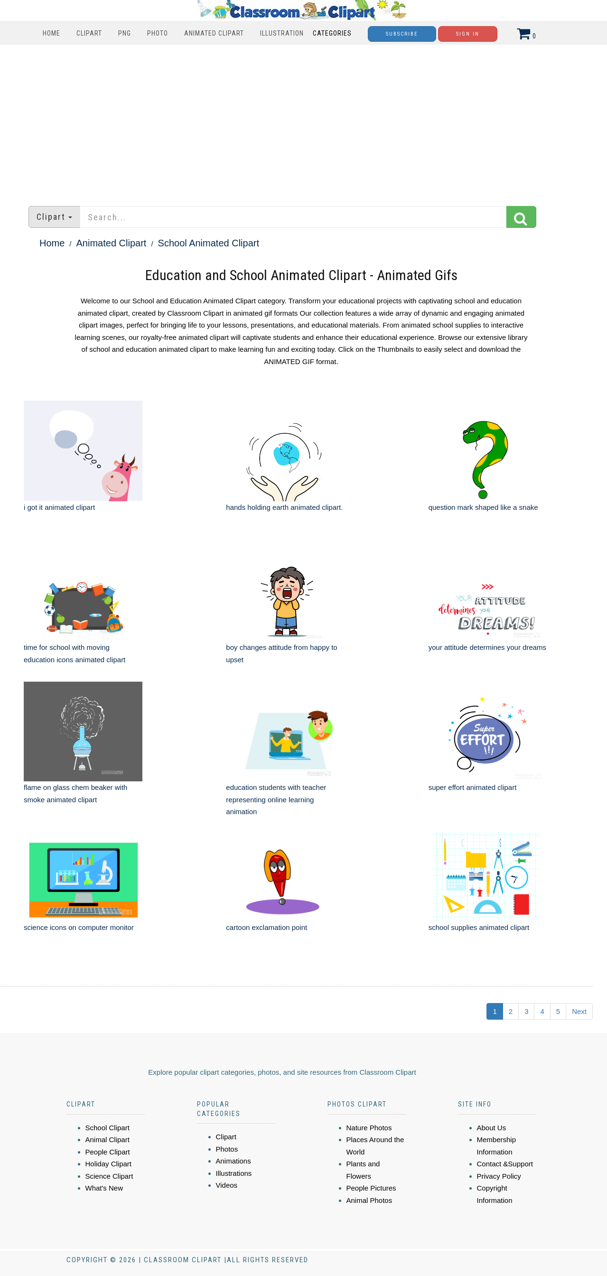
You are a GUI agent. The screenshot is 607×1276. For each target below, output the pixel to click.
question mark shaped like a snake (483, 507)
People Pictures (371, 1188)
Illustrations (234, 1173)
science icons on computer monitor (79, 927)
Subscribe (402, 34)
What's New (104, 1188)
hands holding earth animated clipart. (284, 507)
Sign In (467, 34)
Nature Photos (369, 1128)
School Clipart (107, 1128)
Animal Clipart (107, 1139)
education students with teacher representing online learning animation (276, 799)
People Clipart (107, 1152)
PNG (124, 33)
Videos (227, 1185)
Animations (233, 1161)
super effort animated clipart (473, 787)
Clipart (89, 33)
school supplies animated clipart (479, 927)
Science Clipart (109, 1176)
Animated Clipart (214, 33)
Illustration (282, 33)
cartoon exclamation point (266, 927)
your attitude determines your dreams (487, 647)
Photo (157, 33)
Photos (227, 1149)
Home (51, 33)
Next (579, 1011)
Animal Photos (369, 1200)
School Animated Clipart (208, 243)
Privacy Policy (499, 1176)
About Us (491, 1128)
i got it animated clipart (59, 507)
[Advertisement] (303, 120)
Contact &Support (505, 1164)
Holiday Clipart (108, 1164)
